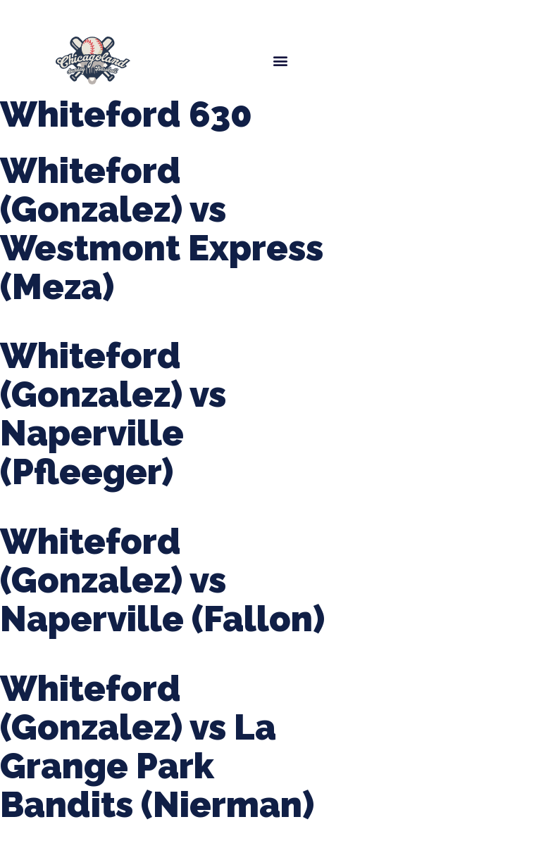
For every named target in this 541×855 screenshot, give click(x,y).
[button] (280, 60)
